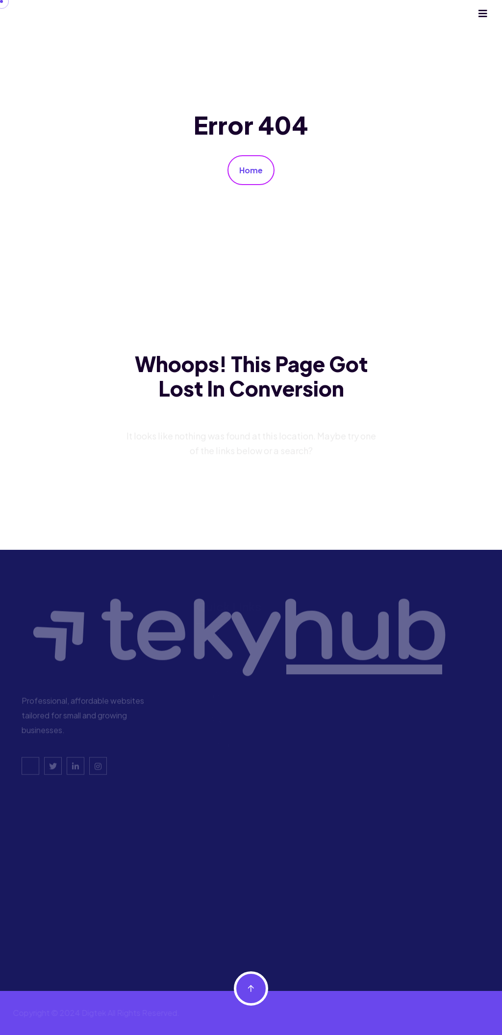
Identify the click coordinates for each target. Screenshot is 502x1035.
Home (251, 170)
